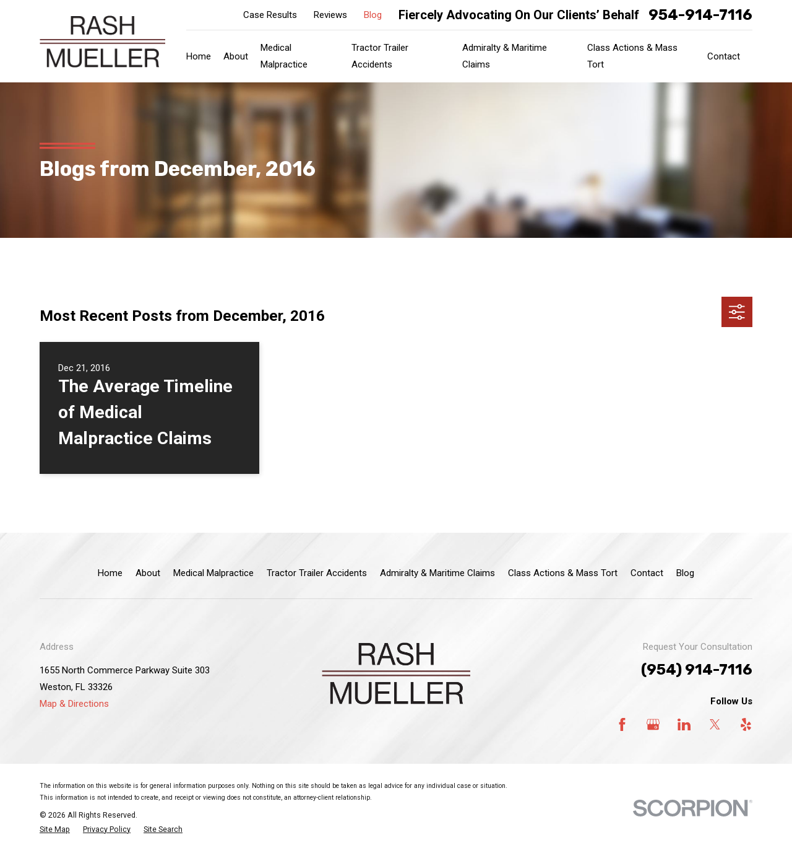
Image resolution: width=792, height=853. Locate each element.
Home (110, 573)
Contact (647, 573)
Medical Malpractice (213, 573)
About (148, 573)
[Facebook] (622, 724)
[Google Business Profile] (653, 724)
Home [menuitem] (198, 56)
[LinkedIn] (684, 724)
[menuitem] (55, 830)
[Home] (102, 41)
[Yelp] (745, 724)
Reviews (330, 14)
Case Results (270, 14)
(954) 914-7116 (696, 669)
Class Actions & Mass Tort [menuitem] (632, 56)
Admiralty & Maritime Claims (437, 573)
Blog (373, 14)
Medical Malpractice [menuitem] (284, 56)
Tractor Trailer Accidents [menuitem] (379, 56)
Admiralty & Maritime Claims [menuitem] (504, 56)
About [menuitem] (235, 56)
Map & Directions (74, 703)
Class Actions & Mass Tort (563, 573)
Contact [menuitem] (723, 56)
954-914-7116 (700, 14)
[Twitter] (714, 724)
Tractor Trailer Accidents (317, 573)
